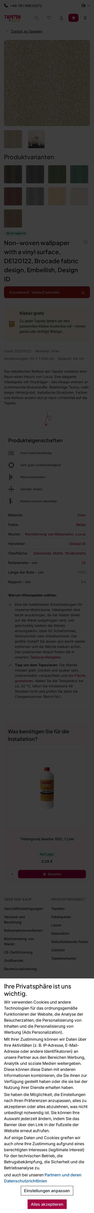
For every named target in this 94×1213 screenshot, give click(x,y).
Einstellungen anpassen (47, 1190)
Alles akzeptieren (47, 1204)
